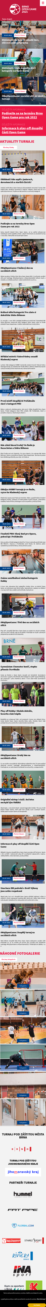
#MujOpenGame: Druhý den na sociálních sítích (15, 757)
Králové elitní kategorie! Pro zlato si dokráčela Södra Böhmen (18, 314)
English (9, 19)
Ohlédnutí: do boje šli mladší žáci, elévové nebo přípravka (20, 41)
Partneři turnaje (23, 1183)
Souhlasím (37, 1305)
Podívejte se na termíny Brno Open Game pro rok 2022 (22, 115)
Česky (4, 19)
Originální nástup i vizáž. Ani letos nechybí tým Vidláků (17, 801)
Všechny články (8, 147)
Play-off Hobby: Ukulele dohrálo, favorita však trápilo (17, 712)
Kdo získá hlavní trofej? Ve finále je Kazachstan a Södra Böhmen (18, 446)
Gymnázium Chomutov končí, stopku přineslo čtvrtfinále (19, 668)
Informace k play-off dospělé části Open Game (22, 130)
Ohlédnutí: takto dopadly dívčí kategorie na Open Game (19, 69)
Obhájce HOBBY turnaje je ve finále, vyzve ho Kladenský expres (18, 491)
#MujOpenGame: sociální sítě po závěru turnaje (23, 97)
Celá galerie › (23, 986)
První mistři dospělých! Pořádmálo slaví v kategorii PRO (18, 402)
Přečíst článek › (20, 35)
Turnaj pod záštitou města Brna (23, 1135)
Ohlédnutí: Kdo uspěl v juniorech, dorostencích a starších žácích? (17, 181)
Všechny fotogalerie (8, 959)
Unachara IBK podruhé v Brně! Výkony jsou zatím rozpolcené (19, 889)
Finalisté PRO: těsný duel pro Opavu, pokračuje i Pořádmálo (18, 535)
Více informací (41, 1299)
